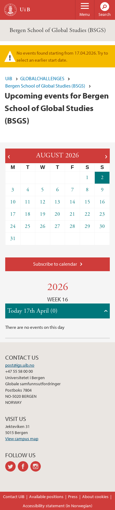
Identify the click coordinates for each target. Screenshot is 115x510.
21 (72, 214)
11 (27, 202)
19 (42, 214)
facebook (24, 466)
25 (27, 226)
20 (57, 214)
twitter (11, 466)
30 (102, 226)
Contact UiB (14, 496)
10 (13, 202)
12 (42, 202)
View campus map (21, 438)
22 (87, 214)
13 (57, 202)
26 (42, 226)
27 (57, 226)
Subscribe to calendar (55, 264)
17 (13, 214)
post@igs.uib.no (19, 365)
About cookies (95, 496)
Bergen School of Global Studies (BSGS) (58, 30)
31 (13, 238)
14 (72, 202)
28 (72, 226)
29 (87, 226)
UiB (8, 78)
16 (102, 202)
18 (27, 214)
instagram (36, 466)
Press (73, 496)
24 (13, 226)
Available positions (46, 496)
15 (87, 202)
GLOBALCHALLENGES (42, 78)
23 (102, 214)
